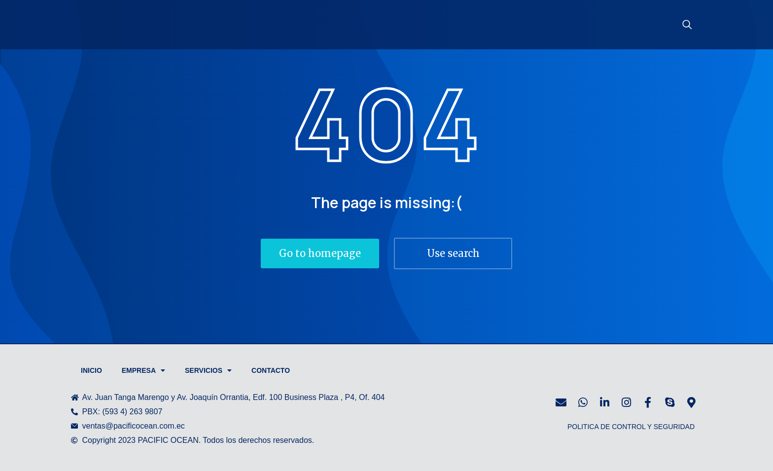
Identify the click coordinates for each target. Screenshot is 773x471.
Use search (453, 253)
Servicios (208, 370)
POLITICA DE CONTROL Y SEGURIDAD (631, 427)
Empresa (143, 370)
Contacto (270, 370)
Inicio (91, 370)
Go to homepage (320, 253)
